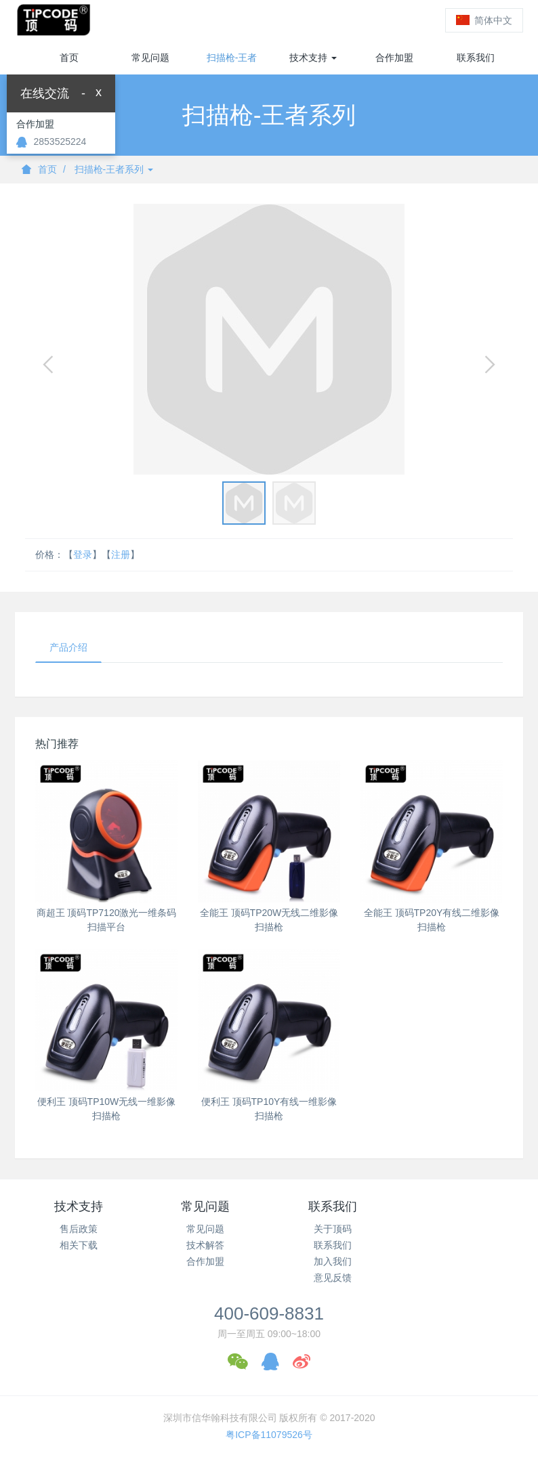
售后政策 (79, 1228)
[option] (269, 339)
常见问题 (150, 57)
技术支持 (313, 57)
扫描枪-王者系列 (232, 63)
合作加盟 (394, 57)
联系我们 (476, 57)
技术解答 (205, 1245)
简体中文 (484, 20)
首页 (69, 57)
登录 (411, 20)
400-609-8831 (269, 1313)
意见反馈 (333, 1277)
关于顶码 (333, 1228)
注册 (363, 20)
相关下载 (79, 1245)
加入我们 (333, 1261)
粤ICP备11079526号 (269, 1434)
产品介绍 (68, 647)
